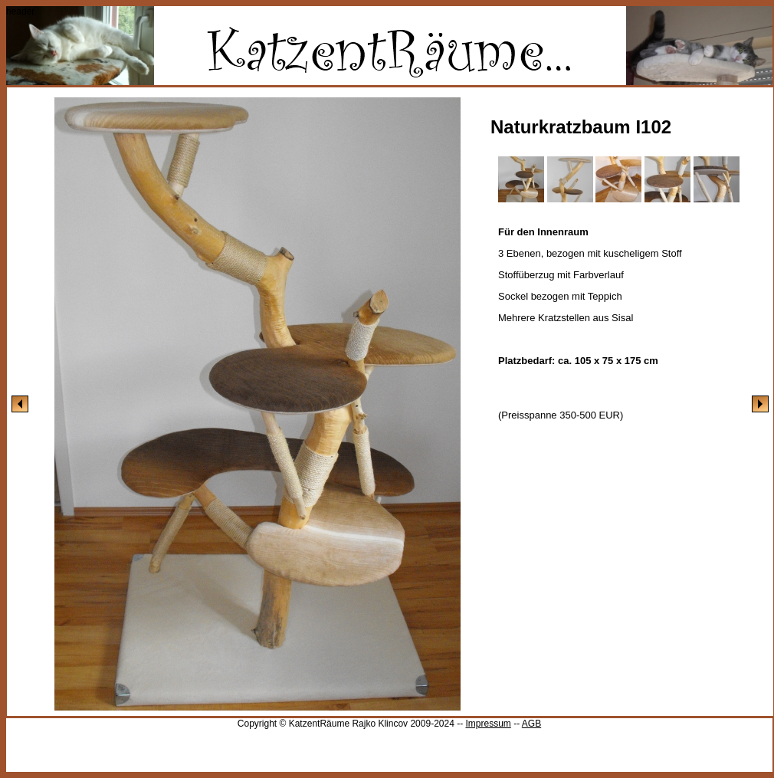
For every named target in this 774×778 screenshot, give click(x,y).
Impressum (487, 723)
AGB (531, 723)
